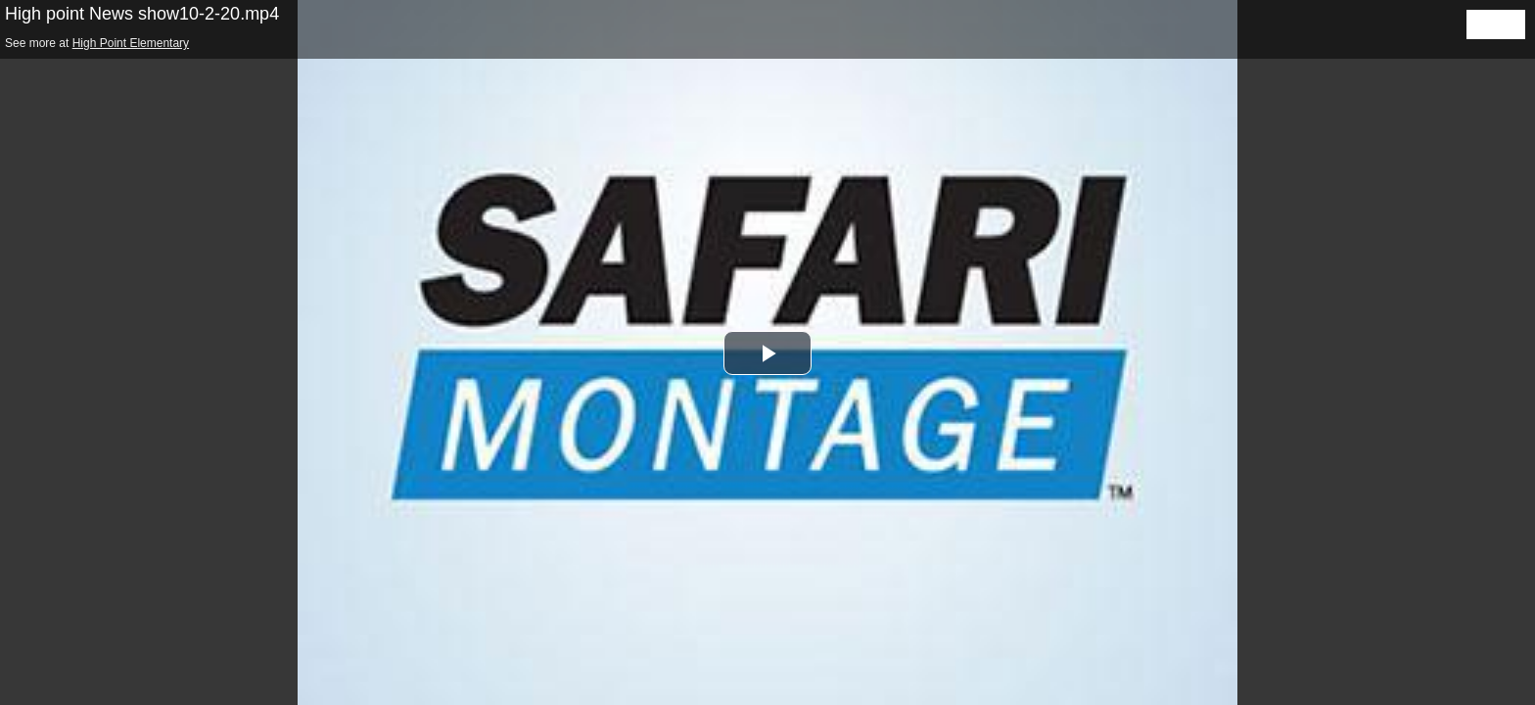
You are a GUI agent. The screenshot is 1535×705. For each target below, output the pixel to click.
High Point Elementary (130, 43)
